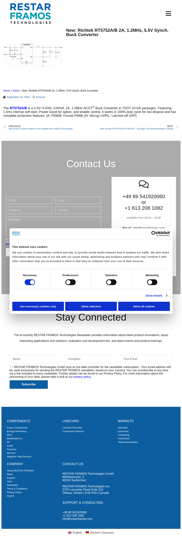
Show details (154, 295)
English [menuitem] (77, 532)
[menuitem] (75, 532)
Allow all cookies (144, 306)
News (16, 90)
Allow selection (91, 306)
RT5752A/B (18, 108)
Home (6, 90)
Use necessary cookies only (38, 306)
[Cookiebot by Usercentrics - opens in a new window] (154, 233)
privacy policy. (83, 376)
